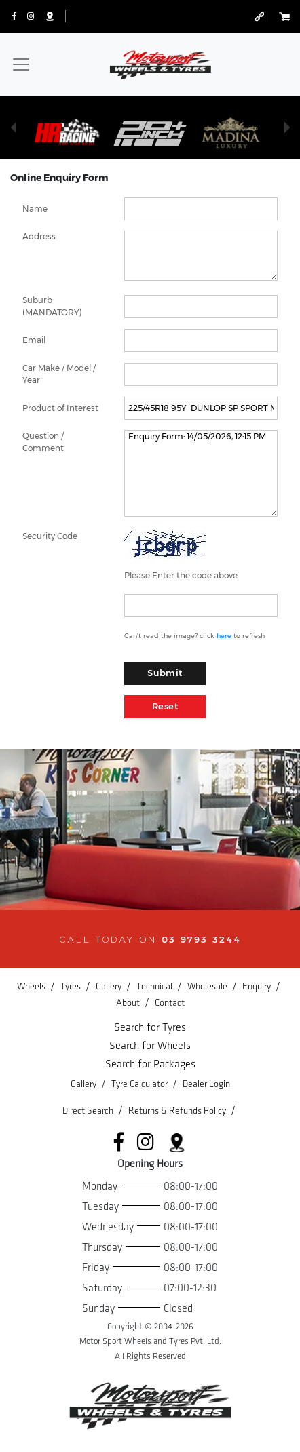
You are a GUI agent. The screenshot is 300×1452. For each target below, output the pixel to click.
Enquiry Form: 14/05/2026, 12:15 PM (201, 473)
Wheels (32, 986)
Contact (170, 1002)
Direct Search (88, 1110)
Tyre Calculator (140, 1084)
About (129, 1002)
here (224, 636)
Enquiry (257, 986)
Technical (155, 986)
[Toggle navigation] (21, 64)
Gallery (110, 986)
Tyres (71, 986)
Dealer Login (206, 1084)
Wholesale (208, 986)
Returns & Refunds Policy (178, 1110)
